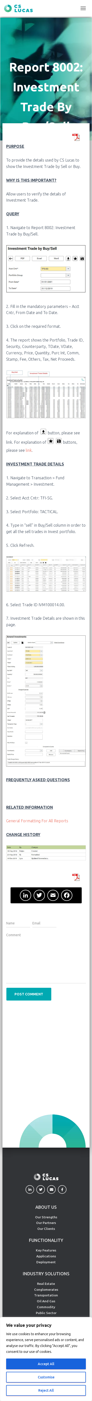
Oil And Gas (46, 1301)
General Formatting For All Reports (37, 821)
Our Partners (46, 1223)
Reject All (46, 1390)
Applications (46, 1256)
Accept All (46, 1364)
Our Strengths (46, 1217)
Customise (46, 1377)
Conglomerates (46, 1289)
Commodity (46, 1307)
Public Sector (46, 1313)
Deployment (46, 1262)
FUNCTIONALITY (46, 1240)
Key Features (46, 1250)
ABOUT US (46, 1207)
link (29, 450)
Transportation (46, 1295)
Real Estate (46, 1284)
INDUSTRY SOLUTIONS (46, 1273)
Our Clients (46, 1229)
